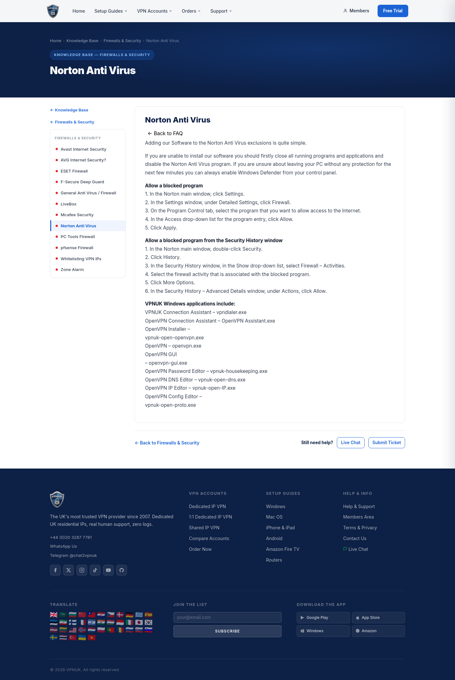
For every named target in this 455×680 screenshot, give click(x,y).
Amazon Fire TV (282, 549)
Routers (274, 560)
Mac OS (274, 516)
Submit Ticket (387, 442)
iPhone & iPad (280, 527)
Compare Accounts (209, 538)
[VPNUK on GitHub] (121, 570)
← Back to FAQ (165, 133)
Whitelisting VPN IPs (78, 258)
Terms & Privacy (360, 527)
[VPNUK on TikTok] (95, 570)
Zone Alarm (70, 269)
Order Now (200, 549)
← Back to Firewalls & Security (167, 442)
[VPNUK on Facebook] (55, 570)
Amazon (366, 630)
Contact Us (355, 538)
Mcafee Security (75, 214)
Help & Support (359, 506)
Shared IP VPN (204, 527)
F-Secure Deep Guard (80, 181)
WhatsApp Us (63, 546)
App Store (367, 617)
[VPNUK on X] (68, 570)
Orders (191, 11)
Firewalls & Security (122, 40)
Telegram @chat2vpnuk (73, 555)
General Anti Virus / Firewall (86, 192)
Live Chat (350, 442)
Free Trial (393, 10)
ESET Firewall (72, 170)
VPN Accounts (155, 11)
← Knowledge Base (69, 109)
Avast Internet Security (81, 149)
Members (356, 10)
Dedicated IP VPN (207, 506)
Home (78, 11)
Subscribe (227, 631)
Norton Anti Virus (76, 225)
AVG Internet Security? (81, 159)
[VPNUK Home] (53, 11)
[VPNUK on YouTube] (108, 570)
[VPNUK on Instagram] (81, 570)
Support (221, 11)
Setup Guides (111, 11)
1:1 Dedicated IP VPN (210, 516)
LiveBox (66, 203)
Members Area (358, 516)
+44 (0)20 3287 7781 (71, 537)
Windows (275, 506)
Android (274, 538)
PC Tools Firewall (75, 236)
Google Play (314, 617)
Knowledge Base (82, 40)
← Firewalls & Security (72, 121)
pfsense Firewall (74, 247)
